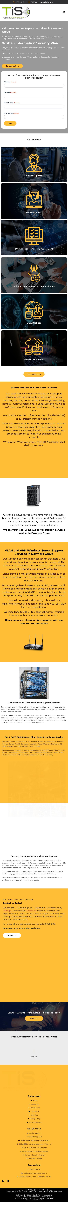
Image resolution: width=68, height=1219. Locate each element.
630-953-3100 (48, 932)
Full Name (10, 82)
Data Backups (34, 323)
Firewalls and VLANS (34, 359)
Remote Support (34, 212)
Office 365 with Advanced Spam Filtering (34, 286)
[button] (64, 12)
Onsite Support (34, 176)
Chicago (7, 919)
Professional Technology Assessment (34, 249)
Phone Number (11, 103)
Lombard (31, 919)
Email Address (11, 113)
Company (10, 92)
